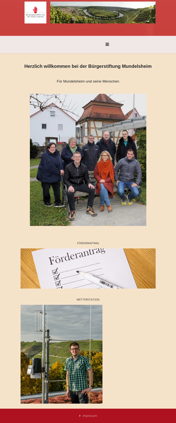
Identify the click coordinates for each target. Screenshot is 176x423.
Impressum (89, 416)
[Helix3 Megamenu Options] (107, 44)
